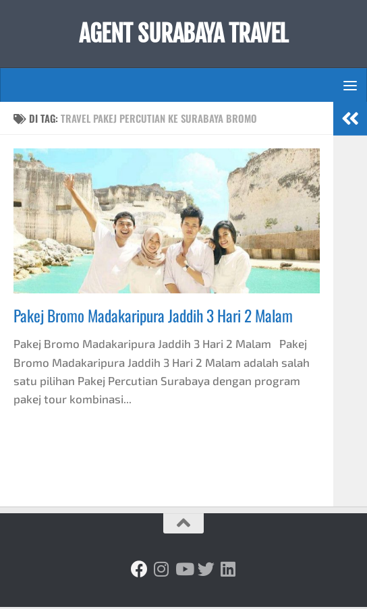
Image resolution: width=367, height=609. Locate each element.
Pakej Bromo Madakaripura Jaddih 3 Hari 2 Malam (153, 318)
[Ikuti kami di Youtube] (183, 570)
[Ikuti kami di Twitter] (206, 570)
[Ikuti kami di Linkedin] (228, 570)
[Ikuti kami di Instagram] (161, 570)
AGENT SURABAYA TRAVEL (184, 35)
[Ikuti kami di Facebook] (139, 570)
